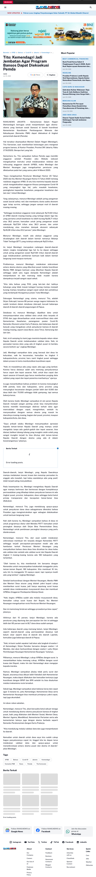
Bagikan (51, 75)
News (21, 764)
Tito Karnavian (41, 764)
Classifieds (70, 858)
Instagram (15, 842)
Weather (89, 862)
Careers (29, 858)
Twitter (42, 842)
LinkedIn (82, 842)
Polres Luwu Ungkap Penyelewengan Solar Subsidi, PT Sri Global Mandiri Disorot (56, 13)
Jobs (87, 858)
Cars (87, 855)
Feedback (48, 853)
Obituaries (89, 865)
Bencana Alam (69, 101)
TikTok (54, 842)
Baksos (15, 760)
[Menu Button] (5, 7)
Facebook (67, 842)
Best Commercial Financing (75, 59)
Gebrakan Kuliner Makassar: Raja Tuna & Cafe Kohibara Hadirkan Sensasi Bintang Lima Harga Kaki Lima (76, 92)
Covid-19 (25, 760)
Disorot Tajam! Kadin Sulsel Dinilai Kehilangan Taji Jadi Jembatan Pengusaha (76, 120)
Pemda (29, 764)
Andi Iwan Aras (70, 115)
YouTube (29, 842)
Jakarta (34, 760)
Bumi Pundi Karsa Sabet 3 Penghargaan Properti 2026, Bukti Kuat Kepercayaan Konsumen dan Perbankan (76, 64)
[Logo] (9, 848)
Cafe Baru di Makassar (73, 87)
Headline (67, 73)
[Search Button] (91, 7)
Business (48, 856)
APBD (7, 760)
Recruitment (71, 867)
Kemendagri (46, 760)
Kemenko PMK (10, 764)
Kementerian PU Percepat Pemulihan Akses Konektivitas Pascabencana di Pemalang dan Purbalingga (75, 106)
